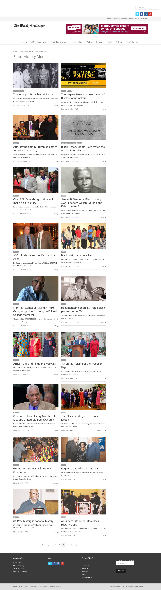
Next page (74, 545)
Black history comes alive (76, 255)
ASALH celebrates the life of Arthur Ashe (34, 257)
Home (24, 42)
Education (99, 42)
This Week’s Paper (132, 42)
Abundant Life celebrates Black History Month (80, 523)
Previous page (47, 545)
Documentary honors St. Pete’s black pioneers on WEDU (83, 309)
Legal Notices (42, 42)
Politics (89, 42)
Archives (119, 42)
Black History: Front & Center (69, 143)
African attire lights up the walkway (34, 364)
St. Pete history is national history (33, 521)
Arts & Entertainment (58, 42)
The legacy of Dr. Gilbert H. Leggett (34, 95)
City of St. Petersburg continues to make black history (33, 201)
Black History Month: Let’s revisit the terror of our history (83, 148)
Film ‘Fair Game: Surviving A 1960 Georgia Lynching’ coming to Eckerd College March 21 (35, 311)
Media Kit (85, 575)
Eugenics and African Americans (81, 469)
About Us (85, 569)
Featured (21, 90)
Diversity (16, 90)
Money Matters (76, 42)
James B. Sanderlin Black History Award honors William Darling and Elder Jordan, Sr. (81, 202)
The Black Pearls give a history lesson (79, 418)
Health (110, 42)
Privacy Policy (87, 577)
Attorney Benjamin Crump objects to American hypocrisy (35, 148)
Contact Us (86, 566)
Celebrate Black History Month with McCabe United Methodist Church (34, 418)
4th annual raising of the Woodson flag (82, 365)
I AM (32, 42)
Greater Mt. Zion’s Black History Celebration (32, 470)
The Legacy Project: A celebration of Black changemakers (83, 96)
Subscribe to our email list (125, 560)
